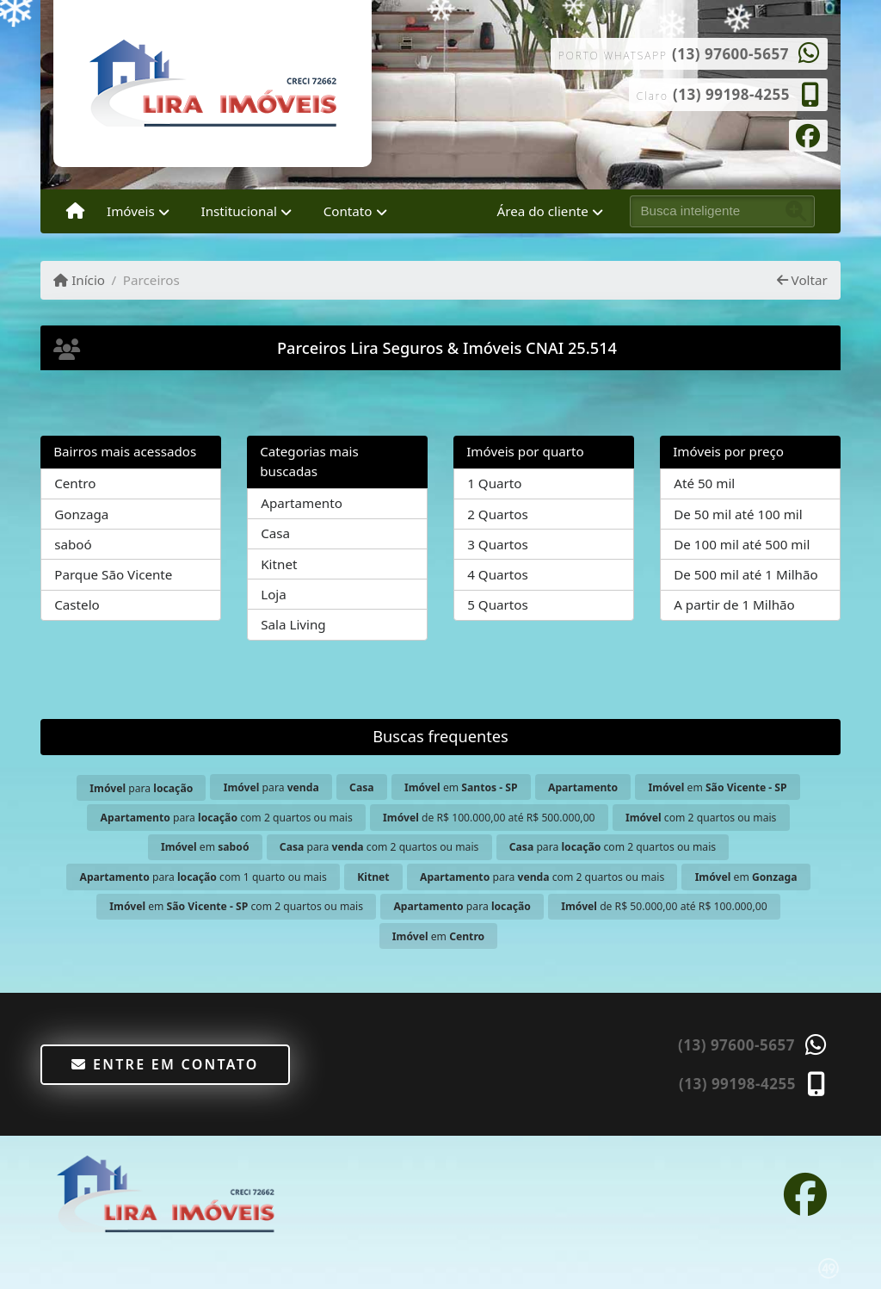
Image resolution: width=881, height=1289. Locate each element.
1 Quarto (494, 483)
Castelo (77, 604)
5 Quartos (497, 604)
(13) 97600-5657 (730, 54)
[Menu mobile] (75, 211)
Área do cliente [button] (542, 211)
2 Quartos (497, 514)
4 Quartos (497, 574)
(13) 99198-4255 (731, 94)
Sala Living (293, 624)
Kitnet (279, 564)
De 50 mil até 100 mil (738, 514)
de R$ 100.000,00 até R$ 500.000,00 (489, 817)
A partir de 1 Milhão (734, 604)
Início (79, 279)
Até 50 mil (704, 483)
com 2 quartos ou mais (700, 817)
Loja (273, 594)
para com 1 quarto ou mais (202, 877)
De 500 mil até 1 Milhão (745, 574)
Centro (74, 483)
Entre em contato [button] (164, 1064)
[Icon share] (808, 134)
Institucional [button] (239, 211)
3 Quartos (497, 544)
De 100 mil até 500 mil (742, 544)
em (461, 787)
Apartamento (301, 502)
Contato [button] (348, 211)
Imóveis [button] (131, 211)
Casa (275, 533)
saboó (73, 544)
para (141, 788)
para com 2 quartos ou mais (227, 817)
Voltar (802, 279)
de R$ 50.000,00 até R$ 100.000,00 (664, 906)
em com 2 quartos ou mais (236, 906)
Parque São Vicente (113, 574)
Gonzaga (81, 514)
